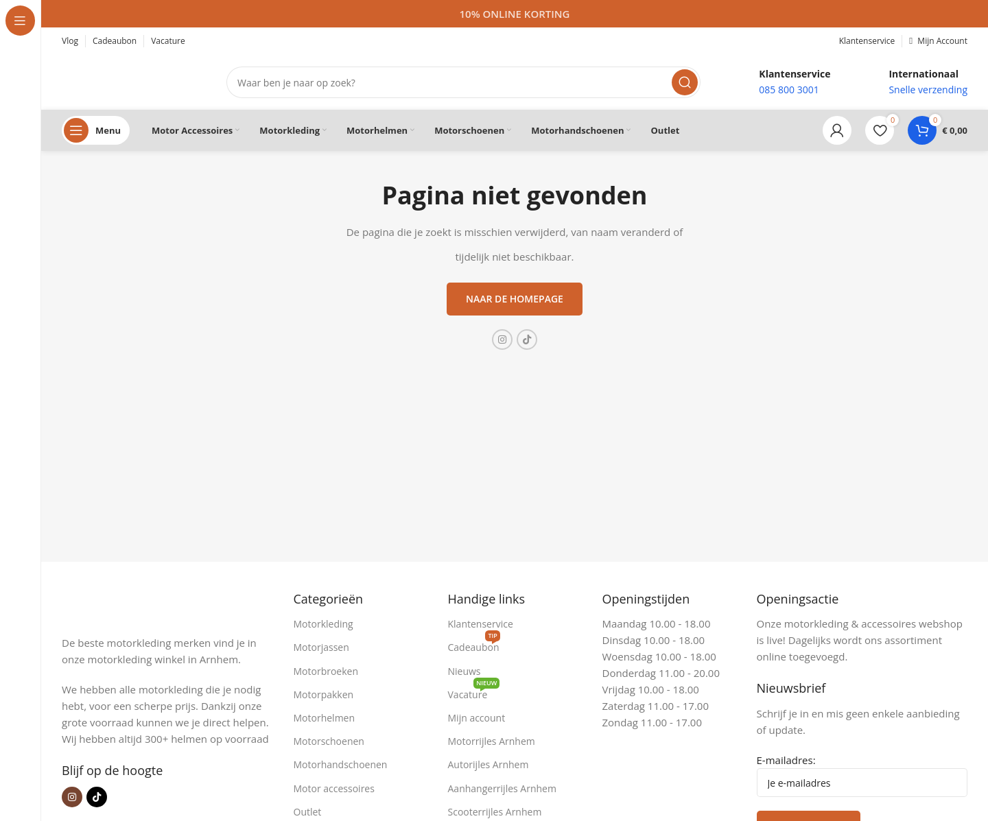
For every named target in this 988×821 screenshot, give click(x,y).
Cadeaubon (474, 645)
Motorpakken (324, 694)
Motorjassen (321, 647)
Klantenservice (480, 623)
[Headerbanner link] (514, 13)
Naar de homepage (514, 298)
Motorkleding (323, 623)
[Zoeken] (463, 82)
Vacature (474, 692)
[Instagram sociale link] (502, 339)
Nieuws (464, 671)
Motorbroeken (326, 671)
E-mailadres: (862, 775)
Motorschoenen (329, 741)
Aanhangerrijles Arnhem (502, 788)
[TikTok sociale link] (527, 339)
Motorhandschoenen (341, 764)
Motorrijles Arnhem (491, 741)
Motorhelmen (324, 717)
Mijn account (477, 717)
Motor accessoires (334, 788)
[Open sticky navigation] (96, 130)
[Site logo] (130, 81)
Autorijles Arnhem (488, 764)
